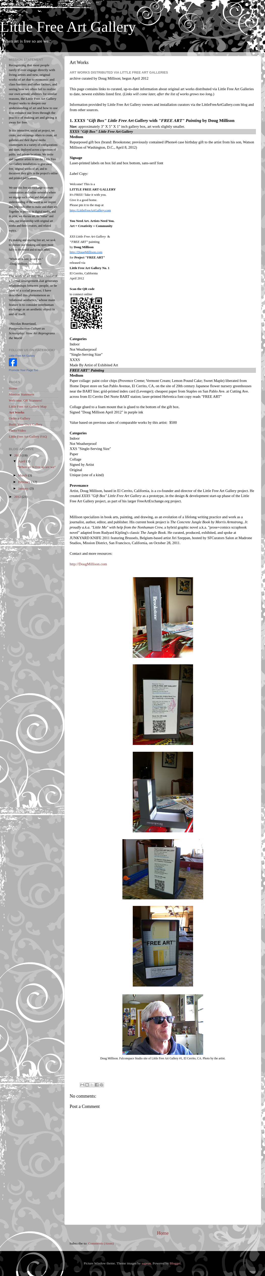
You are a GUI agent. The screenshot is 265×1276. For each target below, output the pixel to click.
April (22, 461)
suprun (146, 1263)
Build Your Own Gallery (25, 424)
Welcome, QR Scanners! (25, 400)
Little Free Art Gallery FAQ (28, 436)
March (23, 475)
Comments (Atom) (101, 1243)
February (24, 482)
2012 (18, 497)
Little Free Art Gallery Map (27, 406)
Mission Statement (21, 394)
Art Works (16, 412)
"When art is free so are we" (36, 467)
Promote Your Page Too (23, 370)
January (24, 488)
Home (163, 1233)
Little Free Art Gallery (68, 26)
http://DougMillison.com (88, 564)
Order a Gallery (19, 418)
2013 (18, 455)
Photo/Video (17, 430)
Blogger (175, 1263)
